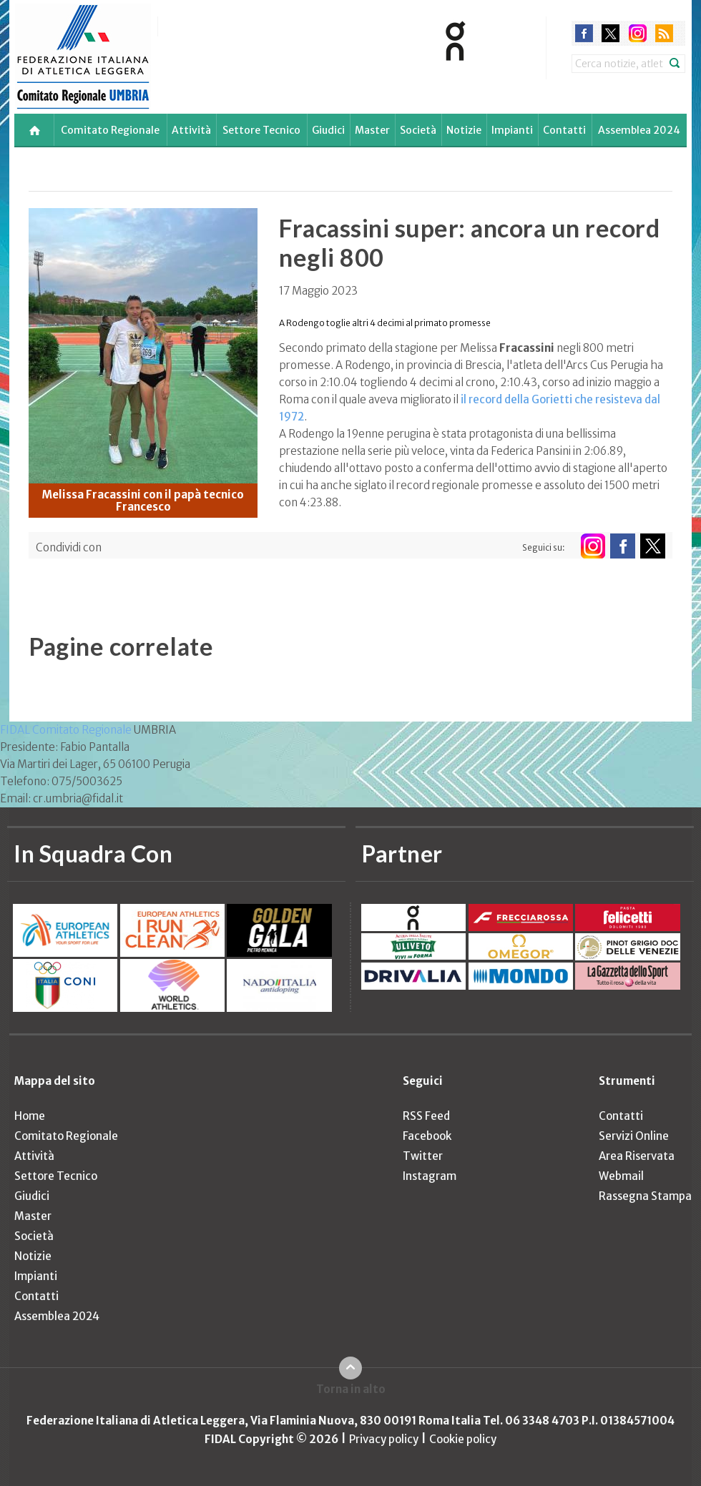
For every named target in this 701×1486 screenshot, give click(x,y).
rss (664, 33)
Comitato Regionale (110, 130)
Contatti (564, 130)
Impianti (512, 130)
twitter (610, 33)
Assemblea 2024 (639, 130)
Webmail (621, 1176)
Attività (191, 130)
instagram (638, 33)
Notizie (463, 130)
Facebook (427, 1136)
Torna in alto (351, 1389)
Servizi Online (634, 1136)
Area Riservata (637, 1156)
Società (418, 130)
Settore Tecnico (261, 130)
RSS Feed (426, 1116)
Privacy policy (383, 1439)
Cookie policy (462, 1439)
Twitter (423, 1156)
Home (29, 1116)
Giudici (328, 130)
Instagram (429, 1176)
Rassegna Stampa (645, 1196)
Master (372, 130)
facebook (584, 33)
